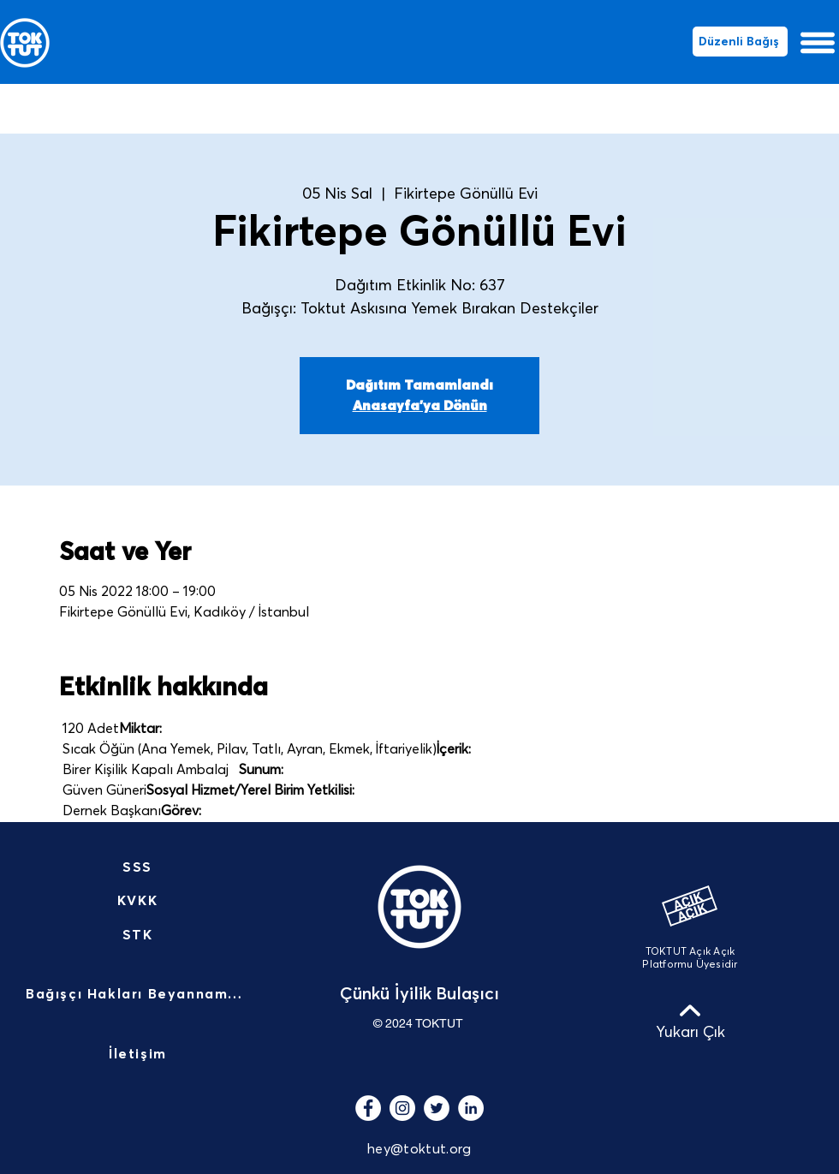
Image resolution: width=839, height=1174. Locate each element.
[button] (817, 42)
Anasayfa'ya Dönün (420, 406)
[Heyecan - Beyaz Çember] (436, 1108)
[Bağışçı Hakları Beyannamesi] (139, 995)
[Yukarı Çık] (690, 1020)
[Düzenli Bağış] (740, 42)
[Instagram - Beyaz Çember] (402, 1108)
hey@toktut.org (419, 1149)
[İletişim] (139, 1055)
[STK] (139, 935)
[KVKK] (139, 901)
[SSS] (139, 867)
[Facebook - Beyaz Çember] (368, 1108)
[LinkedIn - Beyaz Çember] (471, 1108)
